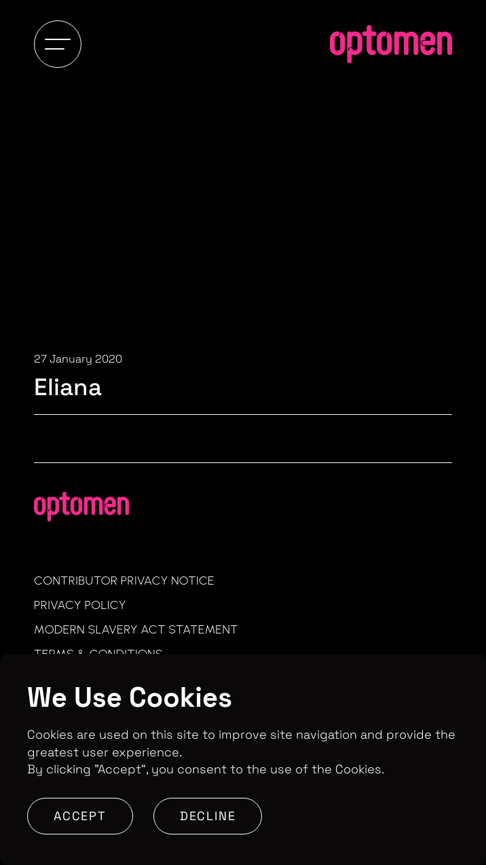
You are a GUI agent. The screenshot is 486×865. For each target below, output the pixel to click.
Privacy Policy (80, 604)
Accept (80, 816)
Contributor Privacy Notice (124, 580)
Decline (208, 816)
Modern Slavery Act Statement (136, 629)
